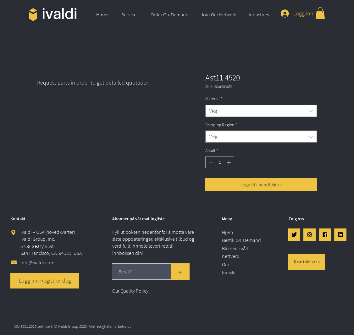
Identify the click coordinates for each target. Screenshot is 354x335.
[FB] (325, 234)
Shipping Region (221, 125)
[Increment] (229, 162)
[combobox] (261, 111)
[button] (131, 14)
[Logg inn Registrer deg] (44, 280)
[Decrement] (210, 162)
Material (214, 99)
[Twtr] (294, 234)
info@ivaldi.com (37, 262)
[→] (180, 271)
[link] (320, 13)
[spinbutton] (219, 162)
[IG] (309, 234)
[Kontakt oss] (306, 262)
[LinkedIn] (340, 234)
